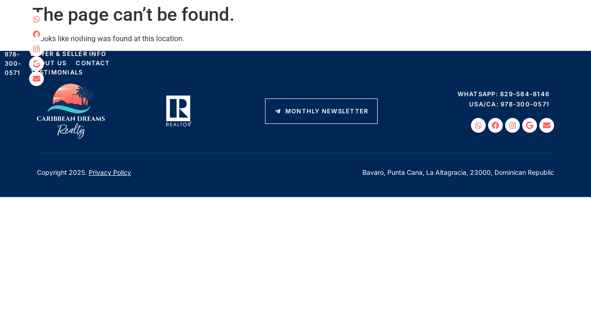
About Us (394, 38)
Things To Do (252, 38)
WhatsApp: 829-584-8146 (521, 20)
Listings (117, 38)
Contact (438, 38)
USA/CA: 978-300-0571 (515, 40)
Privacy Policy (110, 172)
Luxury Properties (181, 38)
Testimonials (125, 47)
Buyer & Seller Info (327, 38)
